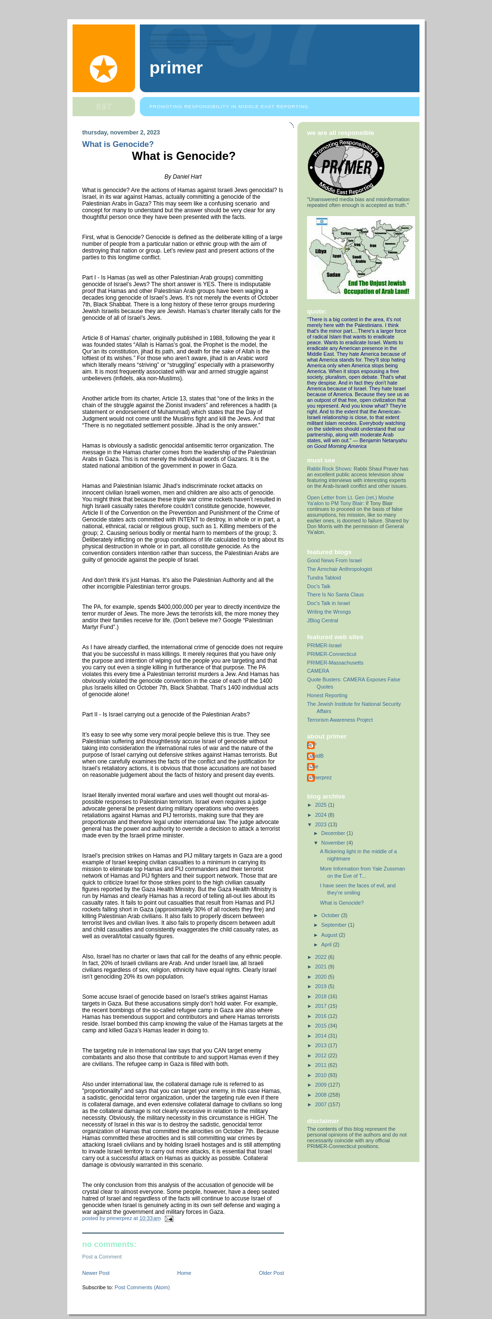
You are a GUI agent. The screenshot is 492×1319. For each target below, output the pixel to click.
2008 (321, 1095)
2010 (321, 1075)
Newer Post (96, 1273)
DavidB (315, 756)
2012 (321, 1055)
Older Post (271, 1273)
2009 (321, 1085)
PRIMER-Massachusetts (335, 663)
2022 (321, 957)
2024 (321, 815)
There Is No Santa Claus (335, 594)
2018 (321, 996)
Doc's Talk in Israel (328, 603)
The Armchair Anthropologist (339, 569)
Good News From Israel (334, 560)
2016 (321, 1016)
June (312, 766)
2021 (321, 966)
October (331, 915)
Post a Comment (102, 1256)
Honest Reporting (327, 695)
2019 (321, 986)
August (330, 935)
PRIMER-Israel (324, 645)
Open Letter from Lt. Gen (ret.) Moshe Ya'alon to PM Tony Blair (350, 500)
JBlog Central (322, 620)
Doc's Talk (319, 586)
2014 (321, 1036)
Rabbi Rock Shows (329, 469)
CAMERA (318, 671)
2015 (321, 1026)
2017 (321, 1006)
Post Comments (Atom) (142, 1287)
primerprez (319, 777)
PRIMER (176, 67)
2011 (321, 1065)
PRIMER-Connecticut (331, 654)
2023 (321, 824)
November (334, 843)
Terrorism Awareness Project (340, 720)
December (334, 833)
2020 (321, 977)
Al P (312, 745)
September (334, 925)
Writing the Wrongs (329, 612)
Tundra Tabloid (324, 578)
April (327, 944)
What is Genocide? (342, 903)
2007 (321, 1104)
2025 (321, 805)
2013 (321, 1045)
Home (184, 1273)
